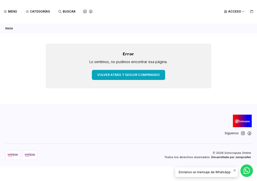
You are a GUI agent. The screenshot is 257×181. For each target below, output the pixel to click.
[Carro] (251, 12)
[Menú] (10, 12)
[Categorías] (38, 12)
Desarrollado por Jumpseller (231, 156)
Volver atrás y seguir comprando (128, 74)
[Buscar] (67, 12)
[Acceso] (234, 12)
